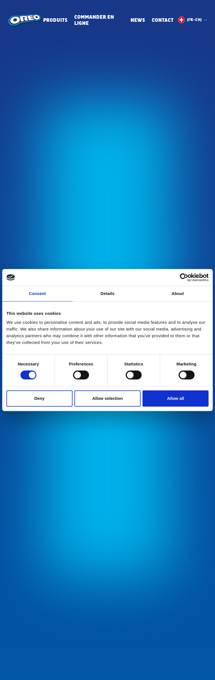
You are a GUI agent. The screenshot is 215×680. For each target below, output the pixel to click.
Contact (163, 20)
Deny (39, 398)
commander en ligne (94, 21)
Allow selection (107, 398)
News (137, 20)
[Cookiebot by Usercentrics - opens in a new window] (184, 277)
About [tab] (178, 293)
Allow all (175, 398)
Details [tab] (107, 293)
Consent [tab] (37, 293)
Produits (55, 20)
